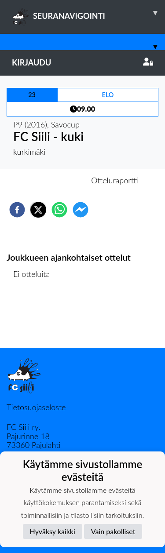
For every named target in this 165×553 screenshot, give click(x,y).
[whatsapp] (59, 210)
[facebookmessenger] (80, 210)
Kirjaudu (82, 62)
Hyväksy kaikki (52, 531)
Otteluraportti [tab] (114, 180)
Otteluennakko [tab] (52, 180)
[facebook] (17, 210)
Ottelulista (35, 318)
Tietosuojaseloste (36, 407)
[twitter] (38, 210)
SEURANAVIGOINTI (88, 12)
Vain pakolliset (113, 531)
